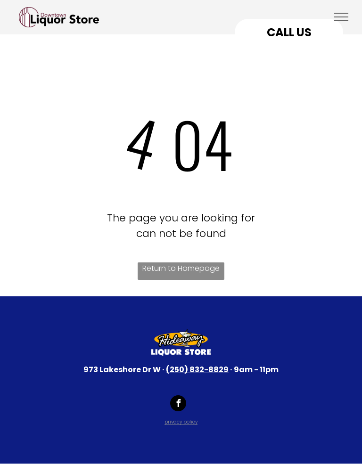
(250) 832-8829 (197, 369)
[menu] (341, 17)
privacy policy (181, 421)
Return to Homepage (181, 268)
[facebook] (178, 404)
